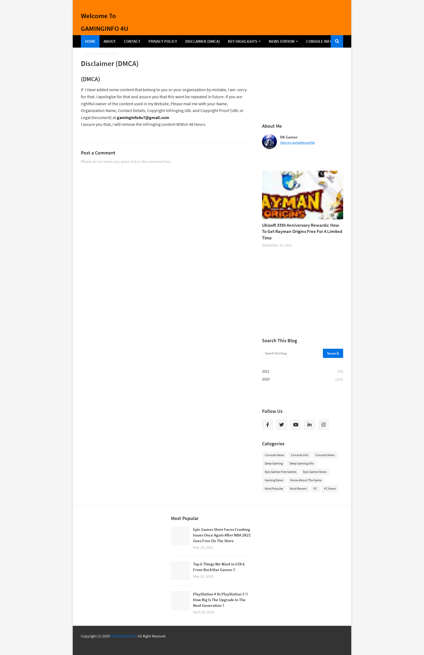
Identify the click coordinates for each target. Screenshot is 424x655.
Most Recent (298, 488)
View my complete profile (297, 142)
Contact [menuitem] (132, 41)
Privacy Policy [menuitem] (162, 41)
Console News (274, 455)
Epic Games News (315, 472)
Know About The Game (306, 480)
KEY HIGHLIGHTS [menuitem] (242, 41)
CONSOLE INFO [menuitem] (319, 41)
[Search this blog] (292, 353)
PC (315, 488)
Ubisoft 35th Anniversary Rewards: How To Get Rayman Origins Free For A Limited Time (302, 231)
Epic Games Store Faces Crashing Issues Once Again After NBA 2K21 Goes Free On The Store (222, 535)
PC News (330, 488)
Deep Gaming (274, 463)
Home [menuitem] (90, 41)
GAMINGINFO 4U (124, 636)
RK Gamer (289, 137)
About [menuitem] (110, 41)
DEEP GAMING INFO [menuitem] (101, 53)
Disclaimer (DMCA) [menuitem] (202, 41)
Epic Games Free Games (280, 472)
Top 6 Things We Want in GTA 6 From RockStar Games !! (219, 566)
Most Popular (274, 488)
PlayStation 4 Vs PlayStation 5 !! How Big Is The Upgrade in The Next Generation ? (220, 599)
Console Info (300, 455)
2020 (302, 379)
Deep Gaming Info (302, 463)
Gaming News (274, 480)
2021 (302, 371)
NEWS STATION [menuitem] (281, 41)
